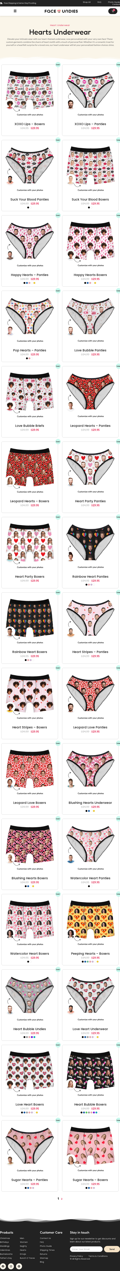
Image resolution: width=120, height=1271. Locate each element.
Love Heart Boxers (30, 1104)
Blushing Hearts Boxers (30, 878)
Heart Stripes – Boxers (29, 727)
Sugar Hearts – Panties (29, 1180)
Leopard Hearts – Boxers (29, 501)
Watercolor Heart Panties (90, 878)
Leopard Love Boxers (29, 803)
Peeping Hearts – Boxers (90, 953)
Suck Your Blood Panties (29, 199)
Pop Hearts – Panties (29, 350)
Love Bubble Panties (90, 350)
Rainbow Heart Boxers (29, 652)
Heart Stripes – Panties (90, 652)
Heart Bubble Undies (29, 1029)
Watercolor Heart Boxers (29, 953)
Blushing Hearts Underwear (90, 803)
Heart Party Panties (90, 501)
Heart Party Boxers (29, 576)
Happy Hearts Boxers (90, 275)
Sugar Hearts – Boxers (90, 1180)
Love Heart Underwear (90, 1029)
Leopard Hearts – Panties (90, 426)
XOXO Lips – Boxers (29, 124)
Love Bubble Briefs (29, 426)
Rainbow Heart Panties (90, 576)
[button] (15, 11)
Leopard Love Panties (90, 727)
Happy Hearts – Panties (29, 275)
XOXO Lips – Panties (90, 124)
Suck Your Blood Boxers (90, 199)
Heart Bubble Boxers (90, 1104)
